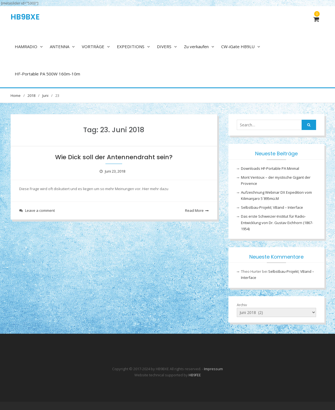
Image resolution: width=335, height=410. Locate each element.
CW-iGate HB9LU (238, 46)
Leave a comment (40, 210)
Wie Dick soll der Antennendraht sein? (114, 157)
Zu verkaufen (196, 46)
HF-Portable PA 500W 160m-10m (47, 74)
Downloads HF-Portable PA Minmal (270, 168)
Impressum (213, 368)
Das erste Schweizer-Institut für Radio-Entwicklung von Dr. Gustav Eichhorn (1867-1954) (277, 222)
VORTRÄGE (93, 46)
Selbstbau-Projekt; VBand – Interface (272, 207)
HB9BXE (25, 17)
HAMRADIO (26, 46)
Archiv (242, 304)
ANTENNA (59, 46)
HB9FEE (195, 374)
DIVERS (164, 46)
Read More (194, 210)
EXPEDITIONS (130, 46)
